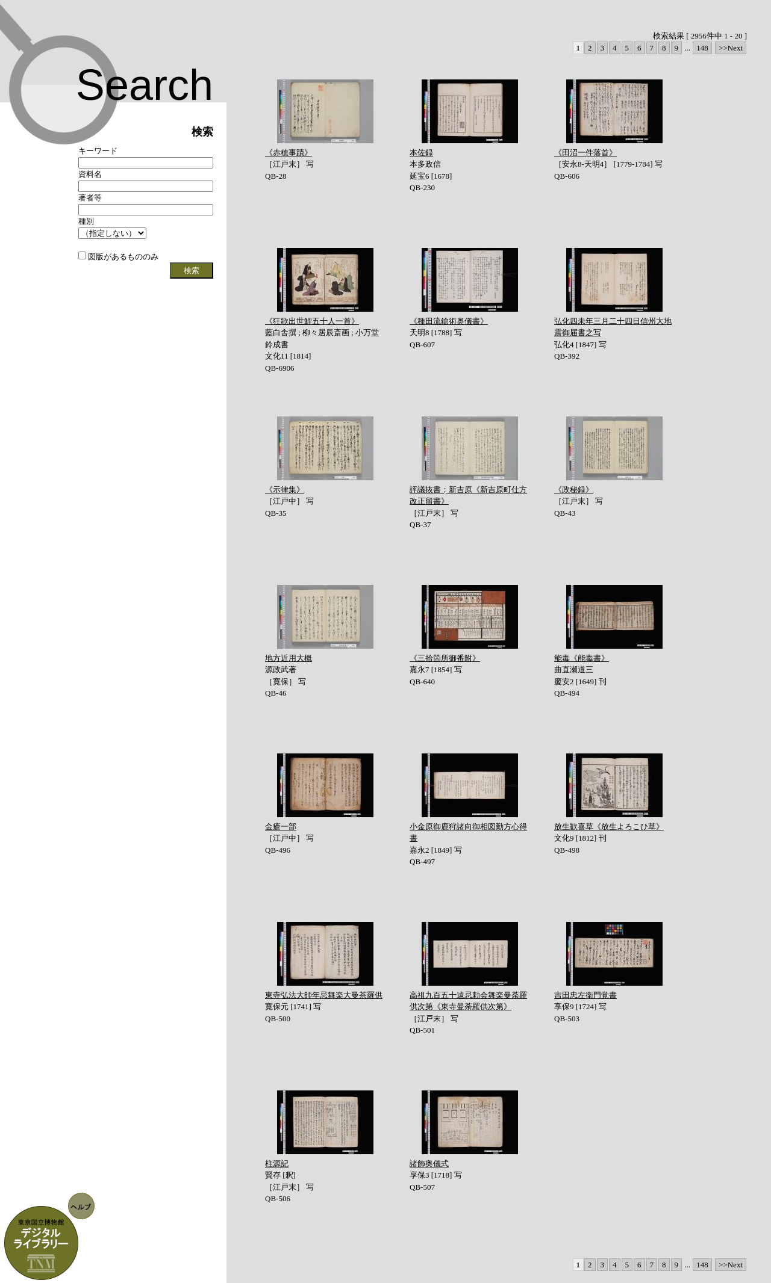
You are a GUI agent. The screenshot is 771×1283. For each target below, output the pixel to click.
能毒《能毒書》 (581, 658)
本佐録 (421, 152)
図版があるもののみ (118, 256)
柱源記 (277, 1163)
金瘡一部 (280, 826)
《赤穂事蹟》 (288, 152)
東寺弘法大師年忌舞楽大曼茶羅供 (323, 995)
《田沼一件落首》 (585, 152)
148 (702, 47)
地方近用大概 (288, 658)
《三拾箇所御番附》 (445, 658)
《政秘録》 (573, 489)
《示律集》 (284, 489)
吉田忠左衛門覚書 (585, 995)
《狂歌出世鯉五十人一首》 (312, 321)
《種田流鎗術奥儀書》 (449, 321)
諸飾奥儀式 (429, 1163)
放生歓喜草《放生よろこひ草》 (609, 826)
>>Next (731, 47)
